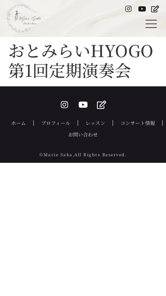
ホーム (18, 122)
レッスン (95, 122)
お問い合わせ (83, 134)
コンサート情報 (137, 122)
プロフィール (55, 122)
